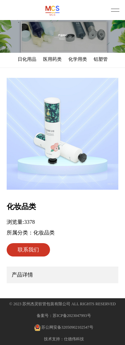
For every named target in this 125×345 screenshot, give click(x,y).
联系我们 (28, 249)
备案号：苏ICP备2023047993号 (64, 315)
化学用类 (77, 59)
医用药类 (52, 59)
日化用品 (27, 59)
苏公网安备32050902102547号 (63, 327)
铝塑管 (101, 59)
